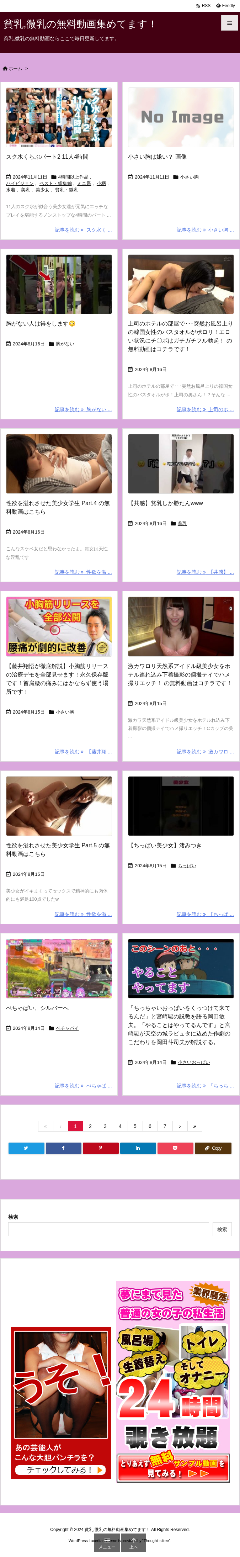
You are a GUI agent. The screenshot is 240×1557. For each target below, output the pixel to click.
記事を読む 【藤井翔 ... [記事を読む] (83, 751)
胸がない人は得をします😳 (41, 324)
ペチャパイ (67, 1028)
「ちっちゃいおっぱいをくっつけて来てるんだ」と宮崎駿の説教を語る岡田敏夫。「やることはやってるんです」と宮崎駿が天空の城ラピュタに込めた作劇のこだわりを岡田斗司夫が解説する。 (179, 1025)
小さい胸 (189, 177)
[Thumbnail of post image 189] (181, 284)
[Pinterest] (101, 1148)
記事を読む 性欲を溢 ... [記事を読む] (83, 572)
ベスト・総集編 (55, 183)
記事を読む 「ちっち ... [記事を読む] (205, 1086)
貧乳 (182, 523)
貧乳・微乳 (66, 189)
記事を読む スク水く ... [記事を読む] (83, 230)
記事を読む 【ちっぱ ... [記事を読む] (205, 914)
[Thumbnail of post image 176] (59, 117)
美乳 (25, 189)
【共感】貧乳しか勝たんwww (165, 503)
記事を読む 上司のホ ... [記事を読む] (205, 409)
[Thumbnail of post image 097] (181, 969)
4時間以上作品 (73, 177)
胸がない (65, 343)
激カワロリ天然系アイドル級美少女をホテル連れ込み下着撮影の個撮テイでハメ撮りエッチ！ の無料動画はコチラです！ (180, 674)
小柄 (101, 183)
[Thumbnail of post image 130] (59, 626)
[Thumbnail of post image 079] (59, 969)
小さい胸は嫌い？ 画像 (157, 157)
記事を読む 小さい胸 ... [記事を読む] (205, 230)
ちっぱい (187, 865)
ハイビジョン (20, 183)
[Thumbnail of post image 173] (181, 806)
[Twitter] (26, 1148)
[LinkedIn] (138, 1148)
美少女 (42, 189)
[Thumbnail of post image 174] (59, 284)
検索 (13, 1217)
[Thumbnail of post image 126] (181, 626)
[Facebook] (64, 1148)
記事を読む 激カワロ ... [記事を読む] (205, 751)
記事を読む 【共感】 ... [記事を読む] (205, 572)
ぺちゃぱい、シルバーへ (37, 1008)
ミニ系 (84, 183)
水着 (10, 189)
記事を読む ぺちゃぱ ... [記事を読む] (83, 1086)
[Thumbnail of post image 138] (181, 464)
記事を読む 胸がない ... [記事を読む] (83, 409)
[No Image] (181, 117)
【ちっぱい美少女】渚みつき (165, 845)
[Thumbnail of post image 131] (59, 464)
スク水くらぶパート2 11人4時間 (47, 157)
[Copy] (213, 1148)
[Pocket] (175, 1148)
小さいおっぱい (194, 1062)
